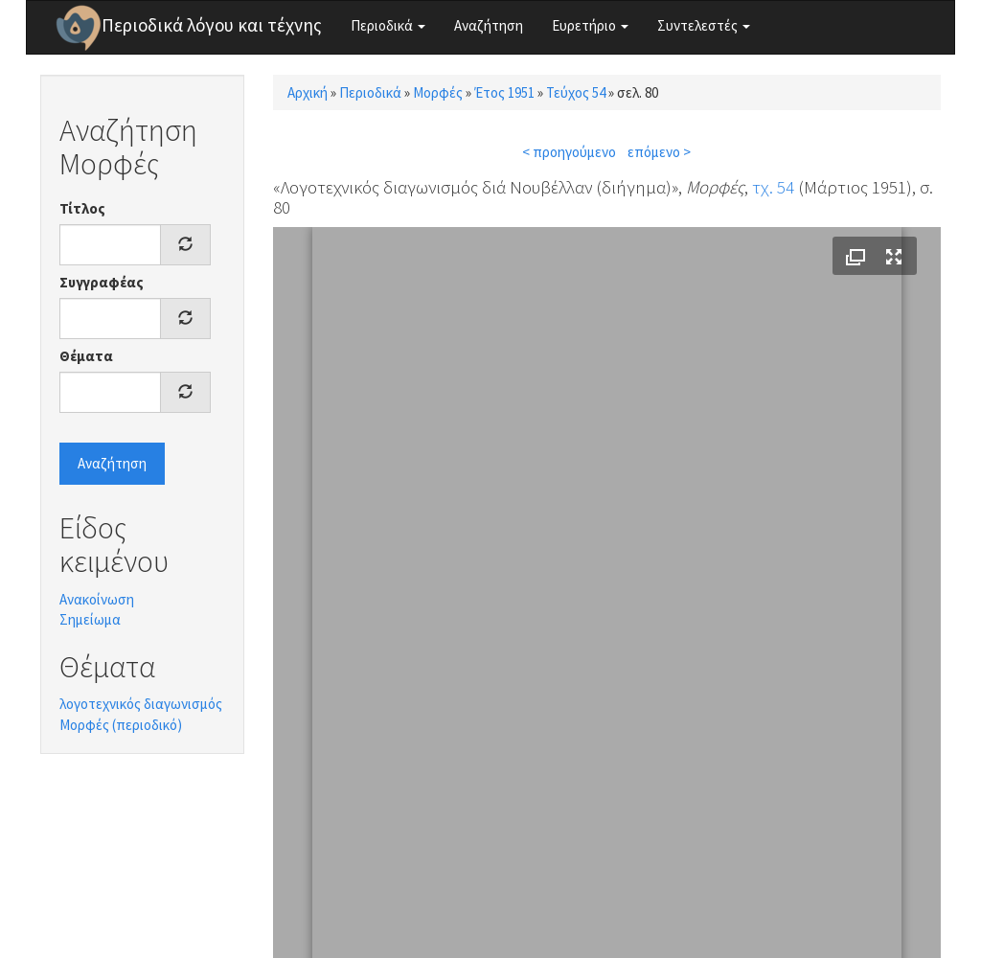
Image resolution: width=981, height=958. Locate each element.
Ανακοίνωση (96, 599)
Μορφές (438, 92)
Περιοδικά (388, 25)
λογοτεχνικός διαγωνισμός (140, 704)
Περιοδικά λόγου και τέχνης (212, 24)
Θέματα (86, 356)
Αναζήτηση (488, 25)
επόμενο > (659, 152)
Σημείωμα (90, 619)
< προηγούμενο (569, 152)
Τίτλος (82, 208)
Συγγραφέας (101, 282)
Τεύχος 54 (575, 92)
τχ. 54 (773, 186)
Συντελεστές (703, 25)
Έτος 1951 (504, 92)
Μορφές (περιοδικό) (120, 725)
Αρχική (307, 92)
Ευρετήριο (590, 25)
